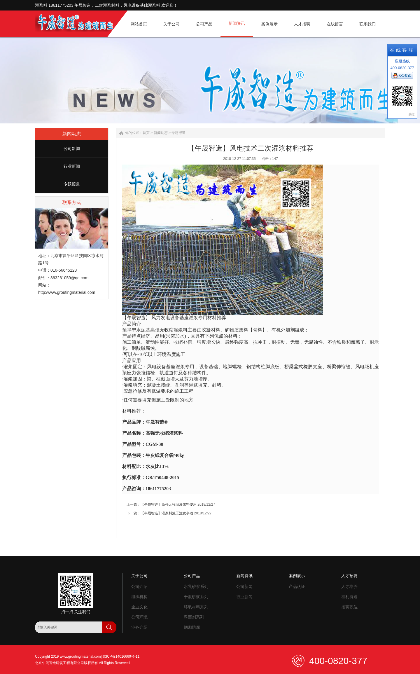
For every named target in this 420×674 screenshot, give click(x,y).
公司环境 (139, 617)
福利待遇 (349, 596)
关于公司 (139, 575)
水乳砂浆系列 (196, 586)
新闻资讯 (244, 575)
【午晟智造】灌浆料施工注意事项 (167, 513)
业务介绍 (139, 627)
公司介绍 (139, 586)
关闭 (411, 114)
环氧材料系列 (196, 607)
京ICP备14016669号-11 (121, 656)
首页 (146, 133)
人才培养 (349, 586)
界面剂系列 (194, 617)
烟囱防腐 (192, 627)
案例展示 (297, 575)
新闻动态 (161, 133)
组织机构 (139, 596)
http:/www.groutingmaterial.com (66, 292)
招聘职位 (349, 607)
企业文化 (139, 607)
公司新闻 (72, 148)
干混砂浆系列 (196, 596)
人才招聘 (349, 575)
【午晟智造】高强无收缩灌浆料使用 (169, 504)
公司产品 (192, 575)
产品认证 (297, 586)
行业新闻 (72, 166)
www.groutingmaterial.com (80, 656)
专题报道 (72, 184)
